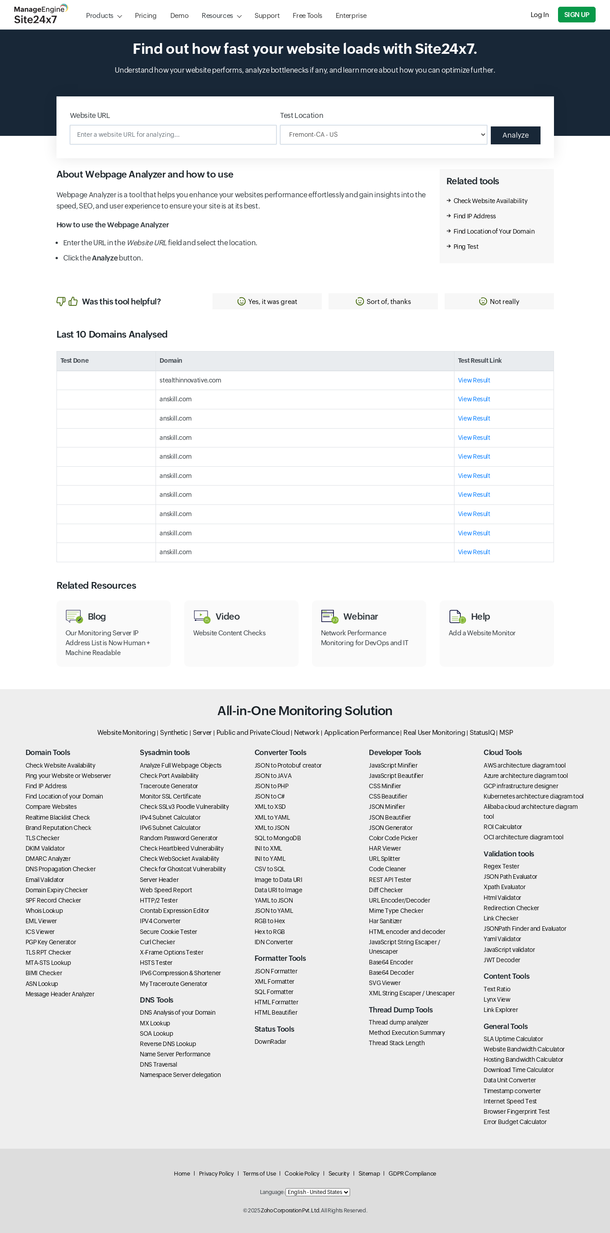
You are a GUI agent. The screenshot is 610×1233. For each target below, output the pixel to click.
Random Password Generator (179, 838)
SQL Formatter (274, 991)
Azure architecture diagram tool (526, 775)
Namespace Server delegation (180, 1074)
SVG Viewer (384, 982)
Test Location (301, 115)
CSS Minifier (385, 786)
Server (202, 732)
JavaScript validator (509, 949)
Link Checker (501, 918)
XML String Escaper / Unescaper (411, 993)
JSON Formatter (276, 971)
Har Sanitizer (385, 921)
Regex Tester (501, 866)
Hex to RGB (270, 931)
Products (99, 15)
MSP (506, 732)
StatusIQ (482, 732)
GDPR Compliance (412, 1173)
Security (339, 1173)
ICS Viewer (40, 931)
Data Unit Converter (510, 1080)
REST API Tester (390, 879)
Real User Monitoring (434, 732)
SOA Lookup (156, 1033)
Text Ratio (497, 989)
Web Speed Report (166, 890)
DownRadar (270, 1041)
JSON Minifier (387, 806)
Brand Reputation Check (58, 827)
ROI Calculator (503, 826)
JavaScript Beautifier (396, 775)
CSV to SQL (270, 869)
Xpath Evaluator (505, 886)
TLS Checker (43, 838)
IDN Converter (274, 942)
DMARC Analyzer (48, 858)
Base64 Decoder (391, 972)
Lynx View (497, 999)
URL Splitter (384, 858)
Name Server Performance (175, 1054)
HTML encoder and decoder (407, 931)
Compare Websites (51, 806)
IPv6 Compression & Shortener (180, 973)
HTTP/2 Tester (158, 900)
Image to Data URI (279, 879)
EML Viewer (41, 921)
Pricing (145, 15)
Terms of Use (259, 1173)
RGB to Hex (270, 921)
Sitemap (369, 1173)
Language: (272, 1192)
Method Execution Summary (407, 1032)
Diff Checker (386, 890)
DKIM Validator (45, 848)
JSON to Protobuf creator (288, 765)
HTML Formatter (277, 1002)
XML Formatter (274, 981)
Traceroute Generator (169, 786)
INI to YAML (270, 858)
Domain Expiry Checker (57, 890)
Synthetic (174, 732)
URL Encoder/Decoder (399, 900)
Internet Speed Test (510, 1101)
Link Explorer (501, 1009)
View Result (474, 380)
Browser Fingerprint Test (516, 1111)
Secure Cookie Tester (168, 931)
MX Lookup (155, 1023)
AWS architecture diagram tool (525, 765)
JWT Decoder (502, 960)
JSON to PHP (272, 786)
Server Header (159, 879)
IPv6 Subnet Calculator (170, 827)
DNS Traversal (158, 1064)
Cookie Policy (302, 1173)
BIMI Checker (44, 973)
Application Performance (361, 732)
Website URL (90, 115)
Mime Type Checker (396, 910)
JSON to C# (270, 796)
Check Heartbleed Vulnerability (181, 848)
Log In (540, 14)
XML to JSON (272, 827)
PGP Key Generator (51, 942)
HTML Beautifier (276, 1012)
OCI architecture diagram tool (523, 837)
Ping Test (466, 246)
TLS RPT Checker (49, 952)
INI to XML (268, 848)
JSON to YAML (274, 910)
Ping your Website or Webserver (68, 775)
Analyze (515, 135)
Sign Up (576, 14)
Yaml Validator (502, 938)
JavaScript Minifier (393, 765)
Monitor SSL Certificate (170, 796)
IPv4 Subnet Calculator (170, 817)
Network (306, 732)
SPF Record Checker (54, 900)
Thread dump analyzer (398, 1022)
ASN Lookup (42, 983)
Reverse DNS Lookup (168, 1043)
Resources (217, 15)
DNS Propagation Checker (61, 869)
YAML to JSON (274, 900)
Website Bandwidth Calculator (524, 1049)
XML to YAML (272, 817)
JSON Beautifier (390, 817)
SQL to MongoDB (278, 838)
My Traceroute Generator (174, 983)
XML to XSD (270, 806)
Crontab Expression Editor (174, 910)
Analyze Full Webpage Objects (180, 765)
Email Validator (45, 879)
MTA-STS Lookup (48, 962)
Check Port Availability (169, 775)
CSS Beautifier (388, 796)
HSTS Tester (156, 962)
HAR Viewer (385, 848)
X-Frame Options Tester (171, 952)
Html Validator (502, 897)
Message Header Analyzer (60, 994)
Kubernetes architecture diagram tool (534, 796)
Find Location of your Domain (64, 796)
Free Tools (307, 15)
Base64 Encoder (391, 962)
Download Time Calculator (519, 1069)
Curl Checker (157, 942)
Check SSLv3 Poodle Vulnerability (184, 806)
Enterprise (351, 15)
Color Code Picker (393, 838)
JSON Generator (390, 827)
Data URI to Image (279, 890)
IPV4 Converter (160, 921)
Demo (179, 15)
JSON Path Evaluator (510, 876)
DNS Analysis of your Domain (177, 1012)
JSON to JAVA (273, 775)
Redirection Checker (511, 908)
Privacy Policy (216, 1173)
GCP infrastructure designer (521, 786)
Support (267, 15)
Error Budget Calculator (515, 1121)
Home (182, 1173)
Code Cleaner (387, 869)
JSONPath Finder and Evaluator (525, 928)
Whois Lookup (44, 910)
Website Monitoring (126, 732)
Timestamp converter (512, 1090)
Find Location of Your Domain (494, 231)
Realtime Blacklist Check (58, 817)
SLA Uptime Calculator (513, 1038)
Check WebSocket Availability (179, 858)
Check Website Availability (491, 200)
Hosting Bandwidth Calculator (523, 1059)
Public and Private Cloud (253, 732)
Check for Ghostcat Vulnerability (182, 869)
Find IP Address (475, 216)
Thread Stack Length (396, 1042)
